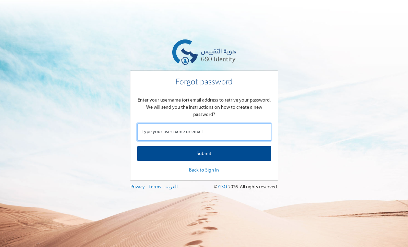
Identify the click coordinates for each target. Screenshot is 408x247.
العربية (171, 187)
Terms (155, 187)
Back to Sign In (204, 170)
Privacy (137, 187)
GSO (223, 187)
